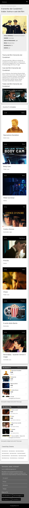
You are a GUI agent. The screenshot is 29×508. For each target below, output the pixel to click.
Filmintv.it (4, 2)
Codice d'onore (8, 229)
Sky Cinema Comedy (22, 455)
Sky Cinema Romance (6, 455)
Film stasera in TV (6, 499)
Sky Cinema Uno (5, 451)
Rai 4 (23, 144)
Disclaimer (5, 485)
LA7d (23, 332)
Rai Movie (22, 238)
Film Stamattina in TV (7, 495)
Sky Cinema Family (5, 453)
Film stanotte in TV (16, 499)
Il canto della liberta (10, 323)
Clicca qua (19, 401)
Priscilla (6, 260)
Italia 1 (23, 112)
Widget (4, 488)
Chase (5, 292)
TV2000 (23, 301)
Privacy (4, 481)
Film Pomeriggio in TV (18, 495)
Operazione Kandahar (11, 135)
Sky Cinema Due (12, 451)
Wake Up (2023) (8, 198)
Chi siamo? (5, 478)
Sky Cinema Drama (14, 455)
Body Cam (7, 166)
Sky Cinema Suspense (21, 453)
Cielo (23, 269)
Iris (24, 207)
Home (2, 6)
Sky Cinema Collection (20, 451)
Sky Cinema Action (13, 453)
